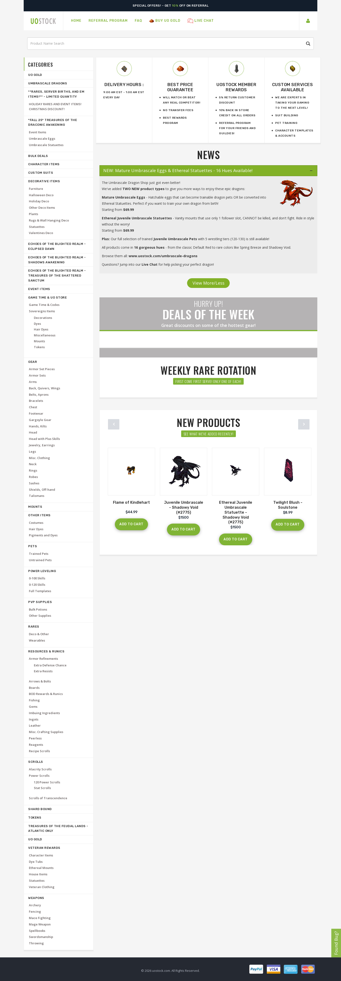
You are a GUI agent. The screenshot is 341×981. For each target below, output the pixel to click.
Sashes (34, 483)
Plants (33, 214)
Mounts (39, 341)
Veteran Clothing (41, 887)
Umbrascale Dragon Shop (128, 182)
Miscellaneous (44, 335)
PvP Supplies (40, 602)
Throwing (36, 943)
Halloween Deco (41, 195)
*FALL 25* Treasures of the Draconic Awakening (52, 122)
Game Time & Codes (44, 305)
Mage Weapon (40, 924)
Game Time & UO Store (47, 297)
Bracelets (36, 401)
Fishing (34, 700)
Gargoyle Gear (40, 420)
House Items (38, 874)
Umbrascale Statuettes (46, 145)
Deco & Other (39, 634)
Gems (33, 706)
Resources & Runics (46, 651)
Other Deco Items (42, 207)
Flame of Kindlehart (131, 502)
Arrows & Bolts (40, 681)
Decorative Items (44, 181)
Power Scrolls (39, 775)
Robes (33, 477)
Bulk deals (38, 156)
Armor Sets (37, 375)
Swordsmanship (41, 937)
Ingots (33, 719)
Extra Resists (43, 671)
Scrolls (35, 762)
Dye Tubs (36, 861)
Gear (32, 362)
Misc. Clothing (39, 458)
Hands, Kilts (38, 426)
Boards (34, 688)
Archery (35, 905)
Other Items (39, 515)
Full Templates (40, 591)
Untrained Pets (40, 560)
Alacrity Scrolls (40, 769)
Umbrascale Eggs (42, 138)
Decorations (43, 318)
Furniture (36, 189)
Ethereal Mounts (41, 868)
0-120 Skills (37, 584)
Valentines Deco (41, 233)
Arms (33, 382)
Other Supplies (40, 615)
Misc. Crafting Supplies (46, 732)
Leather (35, 725)
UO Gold (35, 75)
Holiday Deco (39, 201)
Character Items (44, 164)
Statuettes (37, 227)
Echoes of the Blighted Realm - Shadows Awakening (57, 260)
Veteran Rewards (44, 848)
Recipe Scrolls (39, 751)
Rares (33, 626)
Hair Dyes (41, 329)
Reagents (36, 744)
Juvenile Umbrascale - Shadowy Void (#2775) (183, 507)
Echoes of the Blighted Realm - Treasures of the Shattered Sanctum (57, 275)
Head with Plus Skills (44, 439)
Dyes (37, 323)
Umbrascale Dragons (47, 83)
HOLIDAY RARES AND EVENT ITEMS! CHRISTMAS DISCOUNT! (55, 106)
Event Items (37, 132)
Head (33, 432)
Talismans (36, 496)
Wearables (37, 640)
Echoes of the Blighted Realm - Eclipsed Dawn (57, 246)
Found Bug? (336, 943)
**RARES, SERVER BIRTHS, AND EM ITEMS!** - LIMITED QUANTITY (56, 94)
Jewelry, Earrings (42, 445)
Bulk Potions (38, 609)
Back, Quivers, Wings (44, 388)
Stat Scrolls (42, 788)
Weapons (36, 898)
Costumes (36, 523)
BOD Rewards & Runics (46, 694)
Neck (32, 464)
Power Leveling (42, 571)
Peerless (35, 738)
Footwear (36, 413)
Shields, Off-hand (42, 489)
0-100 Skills (37, 578)
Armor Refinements (43, 658)
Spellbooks (37, 931)
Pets (32, 546)
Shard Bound (40, 809)
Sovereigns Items (42, 311)
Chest (33, 407)
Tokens (39, 347)
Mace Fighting (40, 918)
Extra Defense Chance (50, 665)
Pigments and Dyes (43, 535)
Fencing (35, 911)
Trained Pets (38, 553)
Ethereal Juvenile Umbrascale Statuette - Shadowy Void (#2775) (235, 512)
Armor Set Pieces (42, 369)
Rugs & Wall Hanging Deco (49, 220)
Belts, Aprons (39, 394)
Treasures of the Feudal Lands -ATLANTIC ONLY (58, 828)
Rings (33, 470)
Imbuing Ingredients (44, 713)
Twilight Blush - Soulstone (287, 505)
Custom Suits (40, 172)
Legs (32, 451)
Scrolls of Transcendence (48, 798)
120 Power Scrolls (47, 782)
